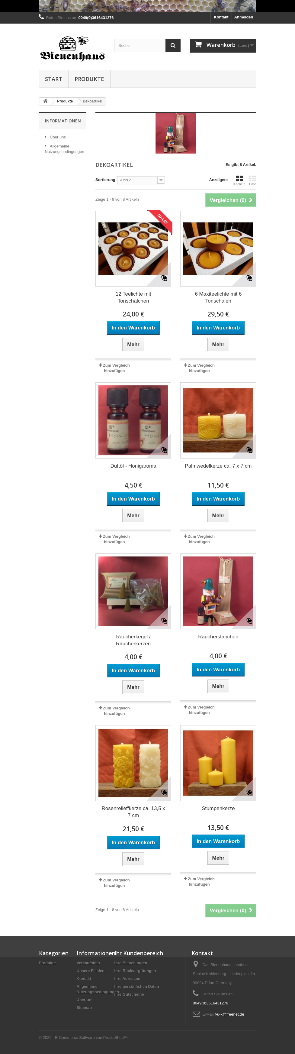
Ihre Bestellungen (130, 963)
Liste (252, 180)
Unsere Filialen (90, 970)
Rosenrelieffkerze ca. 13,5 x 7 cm (133, 812)
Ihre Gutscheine (129, 994)
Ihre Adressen (127, 978)
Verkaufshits (88, 963)
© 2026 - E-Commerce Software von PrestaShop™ (83, 1037)
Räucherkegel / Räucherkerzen (133, 640)
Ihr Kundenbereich (138, 953)
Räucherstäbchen (218, 637)
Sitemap (84, 1007)
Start (53, 79)
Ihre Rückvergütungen (135, 970)
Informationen (63, 121)
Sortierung (105, 179)
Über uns (57, 137)
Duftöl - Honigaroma (133, 466)
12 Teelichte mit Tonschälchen (133, 297)
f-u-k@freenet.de (229, 1014)
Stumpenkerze (218, 808)
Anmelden (243, 17)
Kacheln (239, 180)
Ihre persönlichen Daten (136, 986)
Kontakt (221, 17)
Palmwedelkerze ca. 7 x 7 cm (218, 466)
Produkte (89, 79)
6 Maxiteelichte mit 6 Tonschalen (218, 297)
